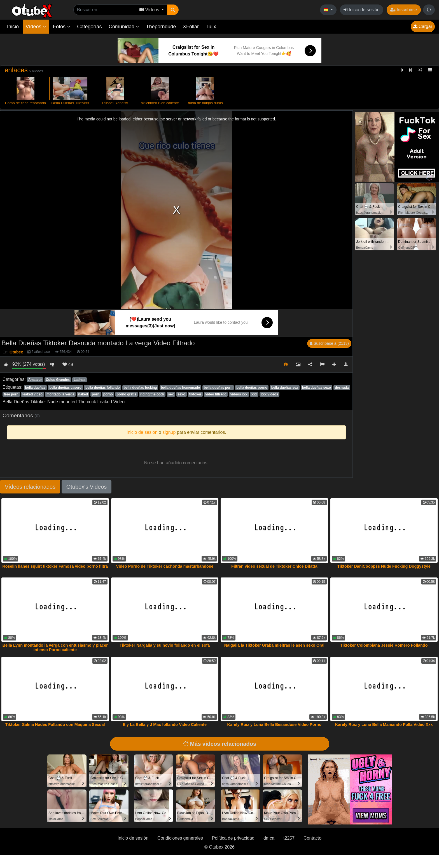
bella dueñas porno (252, 388)
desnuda (342, 388)
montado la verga (60, 394)
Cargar (422, 26)
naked (83, 394)
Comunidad (124, 26)
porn (95, 394)
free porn (11, 394)
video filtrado (215, 394)
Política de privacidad (233, 838)
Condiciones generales (180, 838)
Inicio (13, 26)
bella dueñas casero (65, 388)
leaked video (32, 394)
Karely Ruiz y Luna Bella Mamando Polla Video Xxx (384, 724)
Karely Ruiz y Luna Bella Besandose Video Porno (274, 724)
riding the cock (152, 394)
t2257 (289, 838)
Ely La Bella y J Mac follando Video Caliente (165, 724)
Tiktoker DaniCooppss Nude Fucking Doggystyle (384, 566)
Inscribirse (403, 9)
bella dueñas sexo (316, 388)
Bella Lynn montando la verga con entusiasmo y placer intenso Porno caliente (55, 647)
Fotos (61, 26)
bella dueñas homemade (180, 388)
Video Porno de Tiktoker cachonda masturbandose (164, 566)
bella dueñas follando (102, 388)
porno (108, 394)
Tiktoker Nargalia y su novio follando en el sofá (165, 645)
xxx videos (269, 394)
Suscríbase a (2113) (329, 343)
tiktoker (195, 394)
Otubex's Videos (86, 487)
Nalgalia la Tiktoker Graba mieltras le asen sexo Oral (274, 645)
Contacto (312, 838)
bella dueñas (35, 388)
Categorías (89, 26)
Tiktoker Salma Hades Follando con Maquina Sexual (55, 724)
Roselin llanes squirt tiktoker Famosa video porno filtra (55, 566)
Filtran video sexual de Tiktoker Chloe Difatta (274, 566)
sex (171, 394)
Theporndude (161, 26)
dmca (268, 838)
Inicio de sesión (362, 9)
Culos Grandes (58, 380)
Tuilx (211, 26)
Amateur (35, 380)
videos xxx (238, 394)
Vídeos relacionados (30, 487)
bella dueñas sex (284, 388)
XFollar (191, 26)
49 (67, 364)
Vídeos (35, 26)
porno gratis (126, 394)
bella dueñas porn (218, 388)
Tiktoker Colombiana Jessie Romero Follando (384, 645)
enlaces (16, 70)
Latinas (79, 380)
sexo (181, 394)
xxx (254, 394)
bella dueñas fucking (140, 388)
